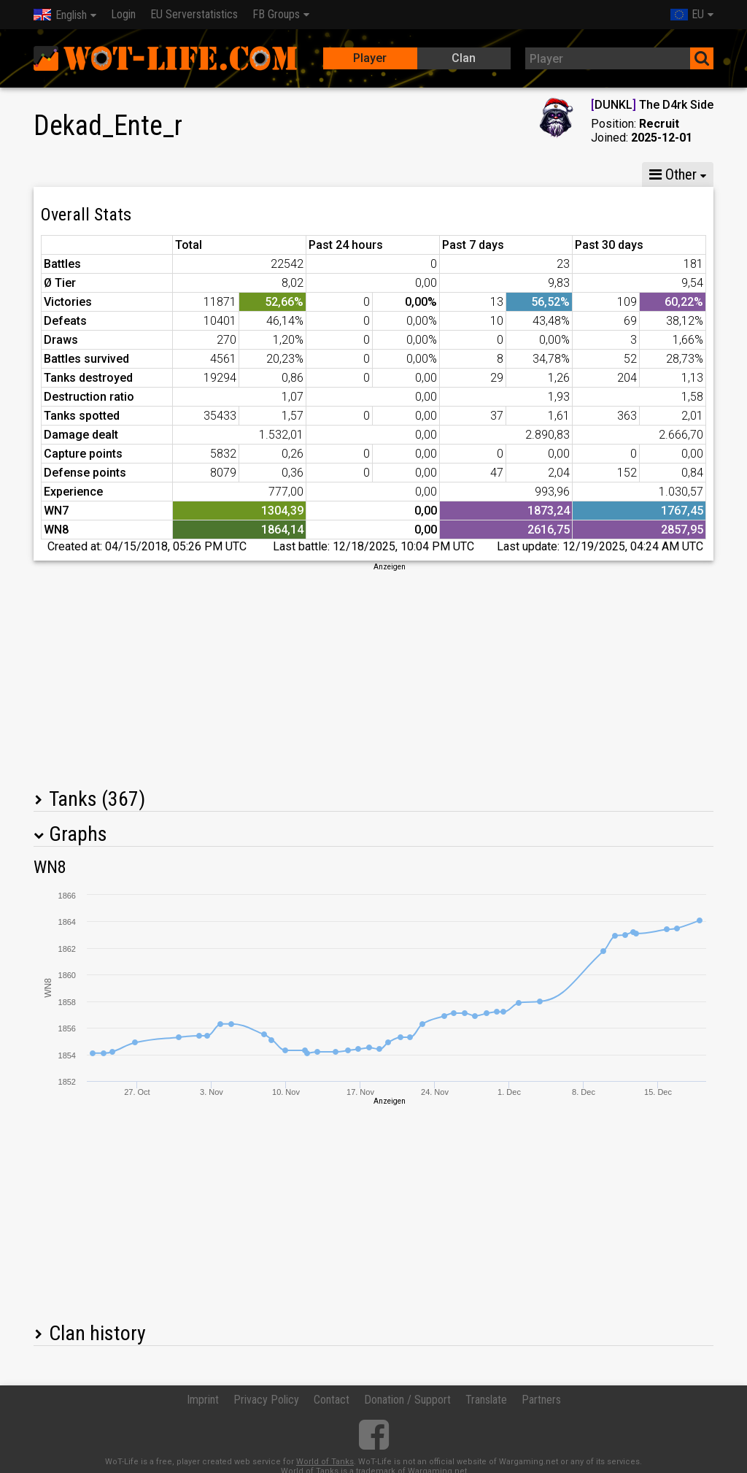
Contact (331, 1400)
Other (673, 174)
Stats (63, 174)
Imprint (203, 1400)
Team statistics (469, 174)
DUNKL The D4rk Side (652, 105)
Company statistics (352, 174)
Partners (541, 1400)
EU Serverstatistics (194, 14)
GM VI (255, 174)
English (60, 15)
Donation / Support (407, 1400)
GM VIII (191, 174)
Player (370, 58)
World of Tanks (325, 1461)
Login (123, 14)
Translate (486, 1400)
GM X (127, 174)
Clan (464, 58)
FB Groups (276, 14)
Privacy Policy (266, 1400)
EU (687, 14)
